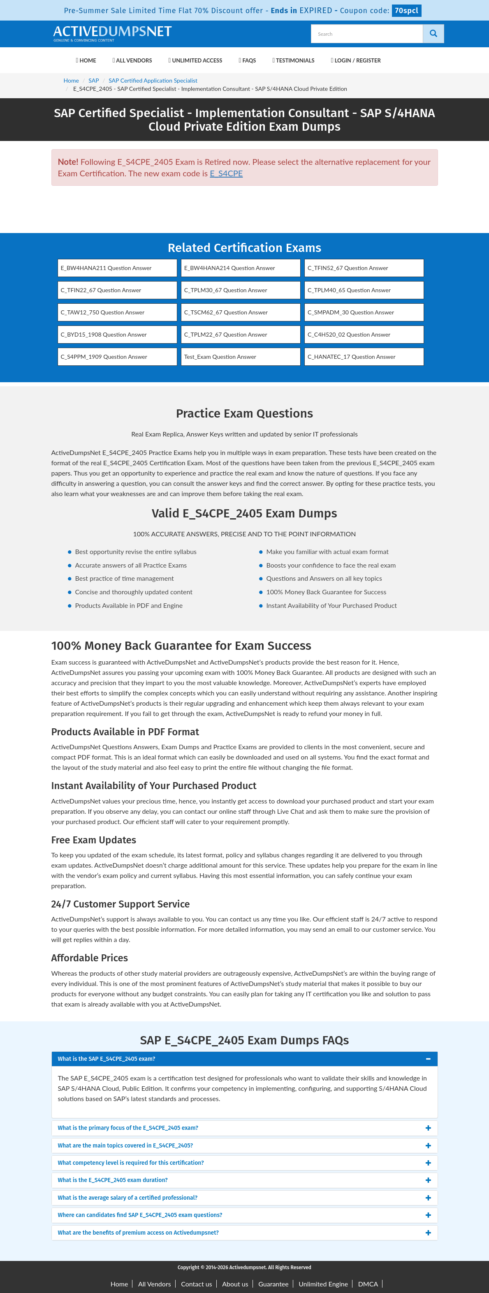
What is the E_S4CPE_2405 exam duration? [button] (113, 1180)
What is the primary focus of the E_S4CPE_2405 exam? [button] (128, 1127)
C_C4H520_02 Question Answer (349, 334)
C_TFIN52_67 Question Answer (348, 267)
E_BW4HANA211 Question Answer (106, 267)
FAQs (247, 60)
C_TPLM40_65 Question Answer (349, 289)
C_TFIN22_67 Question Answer (101, 289)
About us (235, 1284)
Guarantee (273, 1284)
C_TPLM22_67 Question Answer (225, 334)
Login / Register (356, 60)
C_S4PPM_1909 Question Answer (104, 356)
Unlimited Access (195, 60)
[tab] (245, 1059)
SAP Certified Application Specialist (153, 80)
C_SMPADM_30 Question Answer (351, 312)
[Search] (433, 33)
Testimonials (293, 60)
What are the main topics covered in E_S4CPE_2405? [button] (125, 1145)
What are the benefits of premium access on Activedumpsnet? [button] (138, 1232)
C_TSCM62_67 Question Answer (226, 312)
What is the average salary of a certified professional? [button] (128, 1197)
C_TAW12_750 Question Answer (103, 312)
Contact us (196, 1284)
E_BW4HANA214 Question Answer (229, 267)
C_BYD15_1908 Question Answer (104, 334)
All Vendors (132, 60)
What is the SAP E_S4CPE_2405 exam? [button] (106, 1058)
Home (86, 60)
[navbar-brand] (62, 56)
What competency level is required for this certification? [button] (131, 1162)
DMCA (368, 1284)
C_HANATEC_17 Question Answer (351, 356)
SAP (93, 80)
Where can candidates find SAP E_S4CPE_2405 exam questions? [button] (140, 1215)
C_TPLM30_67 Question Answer (225, 289)
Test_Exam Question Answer (220, 356)
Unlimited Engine (323, 1284)
